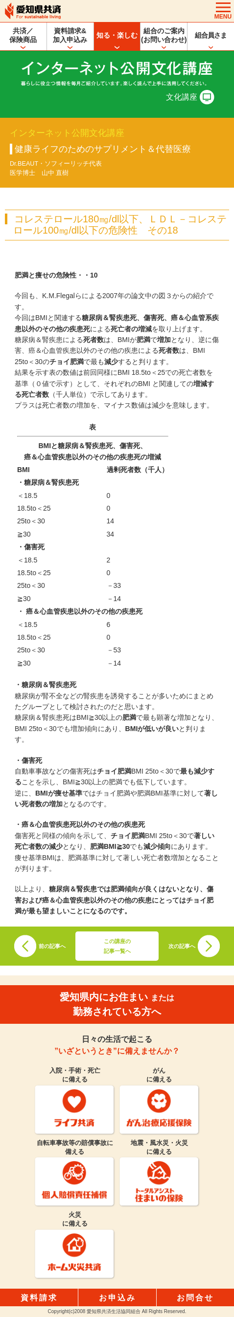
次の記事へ (181, 946)
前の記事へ (52, 946)
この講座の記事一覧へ (117, 946)
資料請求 (39, 1298)
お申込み (117, 1298)
